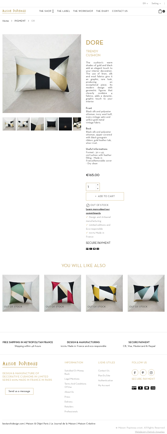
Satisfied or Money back (74, 372)
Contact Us (103, 371)
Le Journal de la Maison (63, 424)
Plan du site (104, 376)
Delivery (68, 402)
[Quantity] (91, 187)
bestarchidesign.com (13, 424)
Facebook (135, 372)
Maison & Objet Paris (37, 424)
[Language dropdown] (145, 3)
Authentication (105, 381)
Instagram (151, 372)
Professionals (71, 412)
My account (104, 385)
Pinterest (143, 372)
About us (69, 392)
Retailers (69, 407)
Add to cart (106, 196)
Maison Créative (86, 424)
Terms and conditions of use (75, 385)
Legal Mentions (72, 379)
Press (67, 397)
